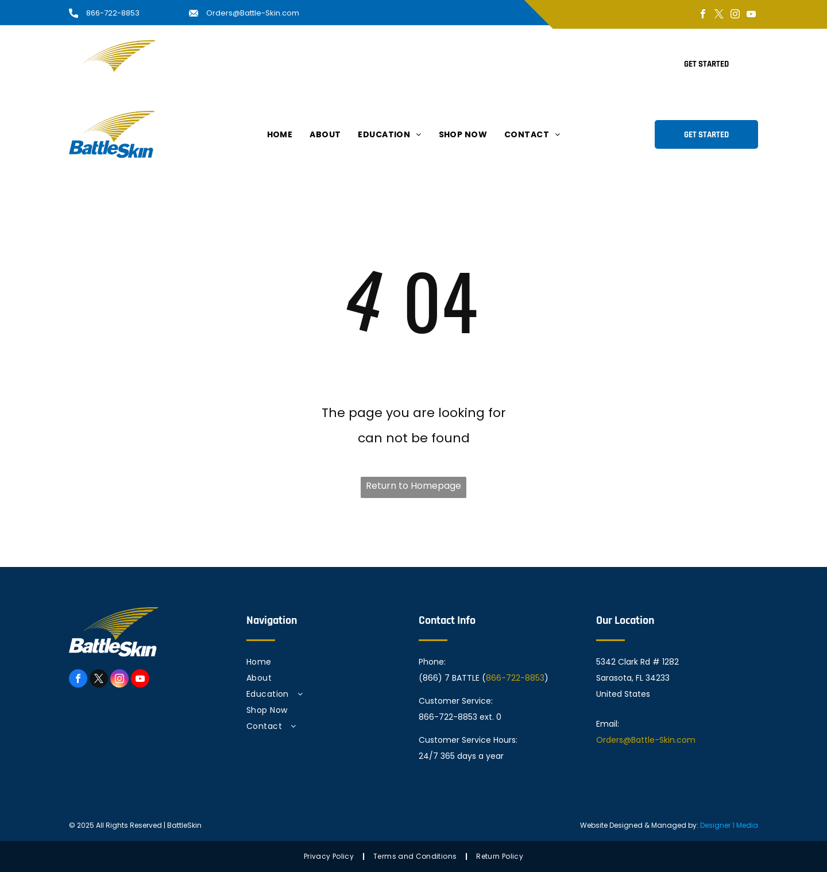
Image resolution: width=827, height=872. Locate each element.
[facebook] (703, 15)
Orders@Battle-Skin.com (252, 12)
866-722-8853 (113, 12)
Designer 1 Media (729, 825)
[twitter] (719, 15)
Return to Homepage (413, 485)
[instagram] (735, 15)
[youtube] (751, 15)
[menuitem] (280, 64)
